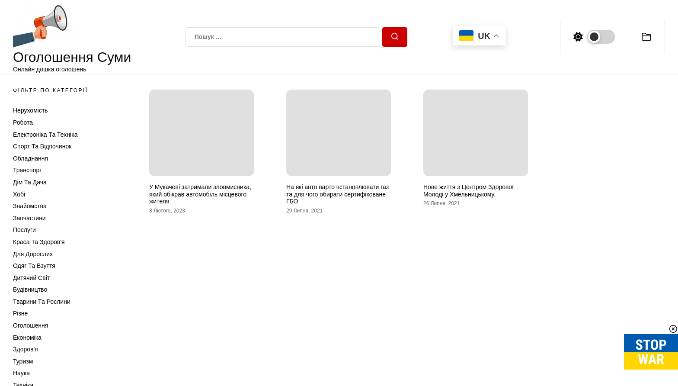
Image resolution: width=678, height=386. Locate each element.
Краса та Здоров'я (39, 241)
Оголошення (30, 325)
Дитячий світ (31, 277)
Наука (21, 373)
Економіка (27, 337)
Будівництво (30, 289)
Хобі (19, 194)
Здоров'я (25, 349)
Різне (20, 313)
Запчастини (29, 218)
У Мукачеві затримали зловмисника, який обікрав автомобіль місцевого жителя (200, 194)
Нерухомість (30, 110)
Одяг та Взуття (34, 265)
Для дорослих (33, 254)
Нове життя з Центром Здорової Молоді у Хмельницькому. (468, 190)
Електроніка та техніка (45, 134)
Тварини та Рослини (41, 301)
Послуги (24, 229)
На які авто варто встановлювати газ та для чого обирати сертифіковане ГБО (337, 194)
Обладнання (30, 158)
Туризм (23, 361)
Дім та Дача (30, 182)
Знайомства (30, 206)
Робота (23, 122)
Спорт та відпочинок (42, 146)
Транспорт (27, 170)
